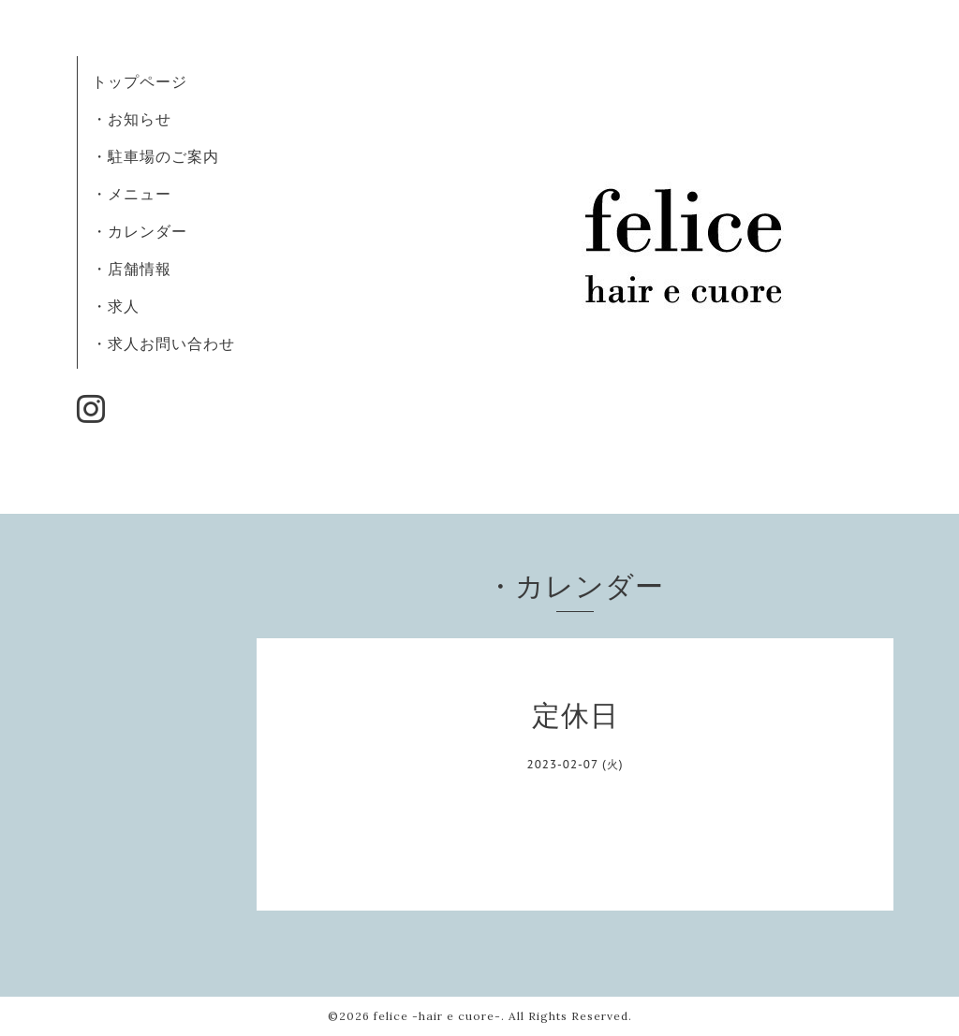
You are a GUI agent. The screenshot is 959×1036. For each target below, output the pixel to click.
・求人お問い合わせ (163, 343)
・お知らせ (131, 118)
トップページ (139, 81)
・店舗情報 (131, 268)
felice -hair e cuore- (437, 1016)
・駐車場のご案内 (155, 156)
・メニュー (131, 193)
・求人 (116, 306)
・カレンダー (139, 231)
